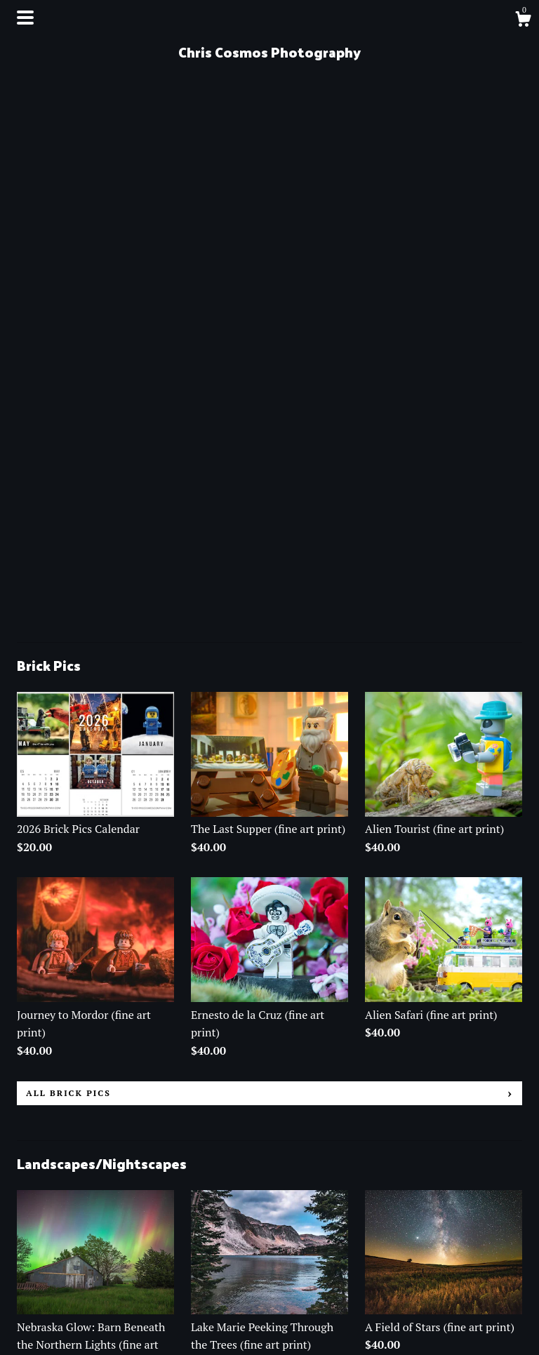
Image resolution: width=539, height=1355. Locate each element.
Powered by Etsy (405, 1297)
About (32, 1262)
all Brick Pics (68, 558)
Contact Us (44, 1301)
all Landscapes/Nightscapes (111, 1091)
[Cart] (523, 21)
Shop (29, 1243)
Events (34, 1282)
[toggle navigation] (25, 18)
